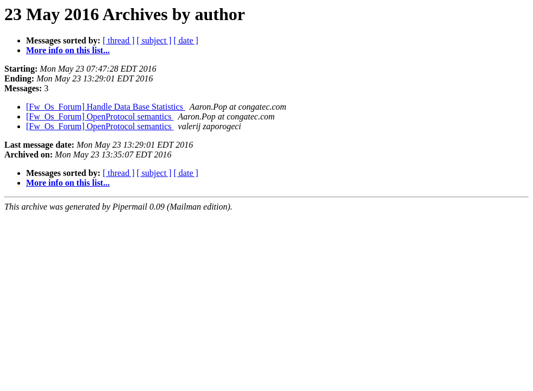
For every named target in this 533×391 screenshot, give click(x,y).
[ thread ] (119, 40)
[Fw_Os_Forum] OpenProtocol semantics (100, 116)
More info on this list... (68, 50)
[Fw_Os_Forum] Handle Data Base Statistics (105, 106)
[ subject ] (154, 40)
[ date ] (186, 40)
